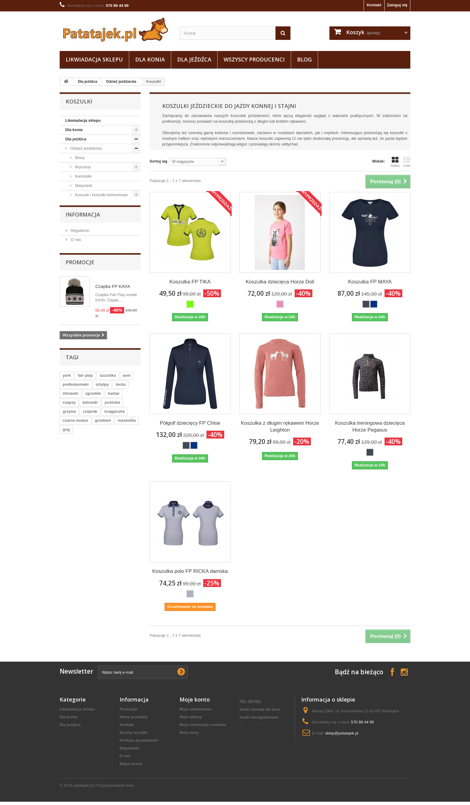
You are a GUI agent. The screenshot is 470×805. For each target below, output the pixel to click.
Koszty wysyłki (133, 732)
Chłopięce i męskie (91, 232)
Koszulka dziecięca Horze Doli (280, 282)
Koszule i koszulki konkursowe (101, 195)
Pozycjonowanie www (115, 788)
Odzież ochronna (84, 315)
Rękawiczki (84, 260)
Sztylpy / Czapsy (84, 324)
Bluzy (79, 157)
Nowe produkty (134, 717)
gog (66, 618)
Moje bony (189, 732)
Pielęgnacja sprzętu (86, 343)
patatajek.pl (83, 788)
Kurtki (79, 241)
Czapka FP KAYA (112, 474)
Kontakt (374, 5)
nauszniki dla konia (257, 725)
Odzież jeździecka (121, 81)
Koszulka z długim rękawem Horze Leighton (280, 426)
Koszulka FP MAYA (370, 282)
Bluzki (79, 306)
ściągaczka (114, 600)
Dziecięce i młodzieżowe (96, 213)
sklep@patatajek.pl (341, 733)
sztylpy (102, 573)
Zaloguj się (397, 5)
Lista (406, 162)
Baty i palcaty (81, 333)
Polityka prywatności (139, 740)
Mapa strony (131, 764)
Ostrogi (76, 371)
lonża (121, 573)
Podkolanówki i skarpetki (96, 250)
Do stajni (77, 361)
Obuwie (76, 352)
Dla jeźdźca (194, 59)
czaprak (90, 600)
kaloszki (90, 591)
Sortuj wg (158, 161)
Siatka (395, 162)
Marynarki (83, 185)
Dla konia (150, 59)
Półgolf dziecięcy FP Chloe (190, 423)
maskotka (127, 609)
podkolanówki (76, 573)
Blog (304, 59)
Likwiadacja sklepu (94, 59)
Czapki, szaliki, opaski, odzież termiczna (98, 292)
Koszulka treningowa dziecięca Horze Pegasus (370, 426)
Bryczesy (82, 167)
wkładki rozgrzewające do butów (263, 749)
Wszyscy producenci (254, 59)
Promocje (80, 450)
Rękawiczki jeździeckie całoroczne (260, 736)
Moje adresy (191, 717)
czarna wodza (75, 609)
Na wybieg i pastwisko (89, 380)
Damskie (82, 222)
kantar (114, 582)
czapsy (69, 591)
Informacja (83, 403)
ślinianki (70, 582)
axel (126, 564)
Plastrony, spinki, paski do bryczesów (95, 273)
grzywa (69, 600)
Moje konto (195, 699)
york (67, 564)
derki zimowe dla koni (259, 709)
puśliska (112, 591)
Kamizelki (83, 176)
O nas (75, 428)
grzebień (103, 609)
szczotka (108, 564)
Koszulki (82, 204)
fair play (85, 564)
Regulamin (79, 419)
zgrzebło (93, 582)
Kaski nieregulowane (258, 717)
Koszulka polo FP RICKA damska (190, 571)
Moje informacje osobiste (203, 725)
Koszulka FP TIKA (189, 282)
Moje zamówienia (195, 709)
